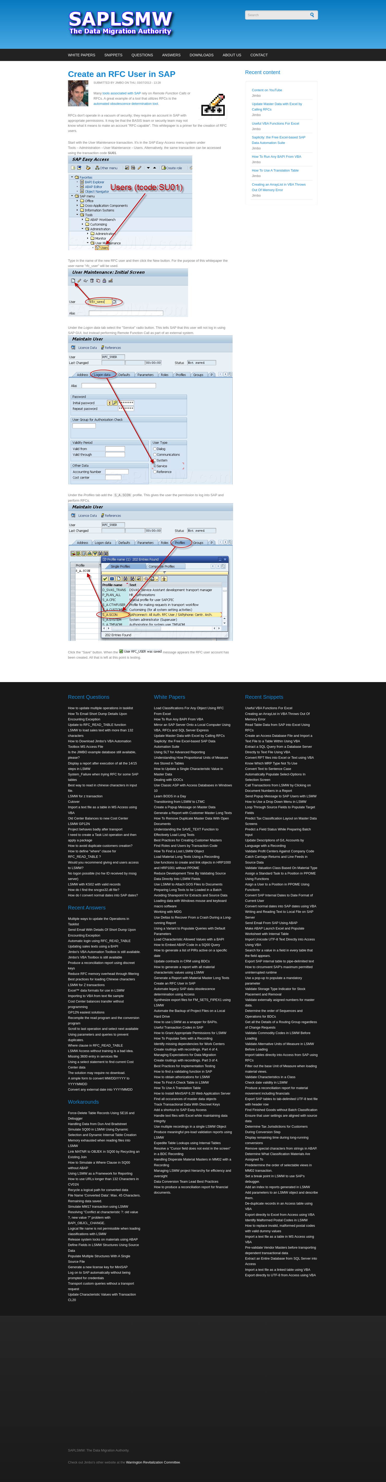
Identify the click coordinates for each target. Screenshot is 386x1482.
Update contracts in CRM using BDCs (182, 961)
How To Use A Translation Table (275, 170)
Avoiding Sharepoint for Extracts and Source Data (190, 895)
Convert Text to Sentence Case (268, 769)
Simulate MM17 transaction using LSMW (98, 1206)
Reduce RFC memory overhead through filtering (103, 974)
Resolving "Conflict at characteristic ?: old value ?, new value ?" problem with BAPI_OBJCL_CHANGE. (103, 1217)
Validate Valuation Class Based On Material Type (281, 868)
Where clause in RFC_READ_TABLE (95, 1045)
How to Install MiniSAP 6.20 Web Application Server (192, 1093)
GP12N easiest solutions (86, 1012)
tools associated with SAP (122, 93)
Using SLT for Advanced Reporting (179, 752)
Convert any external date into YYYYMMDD (100, 1089)
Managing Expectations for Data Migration (185, 1055)
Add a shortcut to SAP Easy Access (180, 1110)
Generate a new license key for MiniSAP (98, 1267)
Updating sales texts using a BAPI (93, 946)
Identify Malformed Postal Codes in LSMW (276, 1220)
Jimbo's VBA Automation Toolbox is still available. (104, 952)
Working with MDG (168, 912)
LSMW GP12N (79, 824)
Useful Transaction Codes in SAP (178, 1027)
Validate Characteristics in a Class (270, 1077)
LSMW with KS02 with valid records (94, 884)
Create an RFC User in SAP (174, 983)
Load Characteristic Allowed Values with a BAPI (189, 939)
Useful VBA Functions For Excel (275, 123)
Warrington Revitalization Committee (153, 1462)
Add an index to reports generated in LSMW (277, 1187)
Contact (259, 55)
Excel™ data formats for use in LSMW (96, 990)
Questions (142, 55)
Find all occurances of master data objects (185, 1099)
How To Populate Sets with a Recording (183, 1038)
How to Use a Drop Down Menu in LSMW (275, 802)
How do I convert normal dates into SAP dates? (103, 895)
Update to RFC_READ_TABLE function (97, 725)
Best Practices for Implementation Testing (184, 1066)
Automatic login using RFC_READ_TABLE (99, 941)
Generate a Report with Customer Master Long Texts (193, 813)
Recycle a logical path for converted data (98, 1190)
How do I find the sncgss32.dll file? (93, 890)
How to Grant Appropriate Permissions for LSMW (190, 1033)
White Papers (81, 55)
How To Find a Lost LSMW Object (179, 851)
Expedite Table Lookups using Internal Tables (187, 1143)
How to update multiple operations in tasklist (100, 708)
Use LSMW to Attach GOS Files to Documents (188, 884)
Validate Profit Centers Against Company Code (279, 851)
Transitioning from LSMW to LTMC (179, 802)
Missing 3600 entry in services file (93, 1056)
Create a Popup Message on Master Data (184, 807)
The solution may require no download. (97, 1073)
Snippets (113, 55)
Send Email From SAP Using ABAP (271, 923)
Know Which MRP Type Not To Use (271, 763)
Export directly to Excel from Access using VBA (280, 1215)
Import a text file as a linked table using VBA (277, 1270)
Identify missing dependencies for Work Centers (189, 1044)
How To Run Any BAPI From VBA (276, 157)
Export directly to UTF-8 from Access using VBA (280, 1275)
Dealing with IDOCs (168, 780)
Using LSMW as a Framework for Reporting (100, 1173)
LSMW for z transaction (85, 796)
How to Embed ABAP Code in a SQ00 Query (187, 945)
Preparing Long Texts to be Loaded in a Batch (187, 890)
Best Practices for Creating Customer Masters (188, 840)
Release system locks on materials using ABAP (103, 1239)
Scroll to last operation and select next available (103, 1029)
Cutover (74, 802)
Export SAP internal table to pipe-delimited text (279, 961)
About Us (232, 55)
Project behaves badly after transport (95, 829)
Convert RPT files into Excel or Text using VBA (279, 758)
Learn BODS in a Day (170, 796)
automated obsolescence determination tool (126, 104)
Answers (171, 55)
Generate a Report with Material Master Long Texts (191, 978)
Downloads (202, 55)
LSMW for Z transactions (86, 985)
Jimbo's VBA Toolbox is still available (95, 957)
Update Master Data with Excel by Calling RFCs (189, 736)
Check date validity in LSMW (266, 1082)
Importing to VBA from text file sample (96, 996)
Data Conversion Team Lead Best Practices (186, 1181)
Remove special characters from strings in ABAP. (281, 1148)
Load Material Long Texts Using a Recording (187, 857)
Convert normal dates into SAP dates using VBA (280, 906)
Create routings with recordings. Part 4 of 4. (186, 1049)
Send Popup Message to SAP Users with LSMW (280, 796)
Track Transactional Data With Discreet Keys (187, 1104)
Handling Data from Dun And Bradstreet (97, 1124)
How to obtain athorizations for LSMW (182, 1077)
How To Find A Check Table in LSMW (181, 1082)
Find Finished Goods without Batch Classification (281, 1110)
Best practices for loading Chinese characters (101, 979)
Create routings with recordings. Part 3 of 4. (186, 1060)
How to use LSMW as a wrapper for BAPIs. (186, 1022)
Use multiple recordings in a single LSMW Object (190, 1126)
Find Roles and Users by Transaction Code (185, 846)
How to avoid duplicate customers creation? (100, 846)
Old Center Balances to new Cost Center (98, 818)
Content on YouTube (267, 90)
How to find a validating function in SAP (183, 1071)
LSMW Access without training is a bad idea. (101, 1051)
